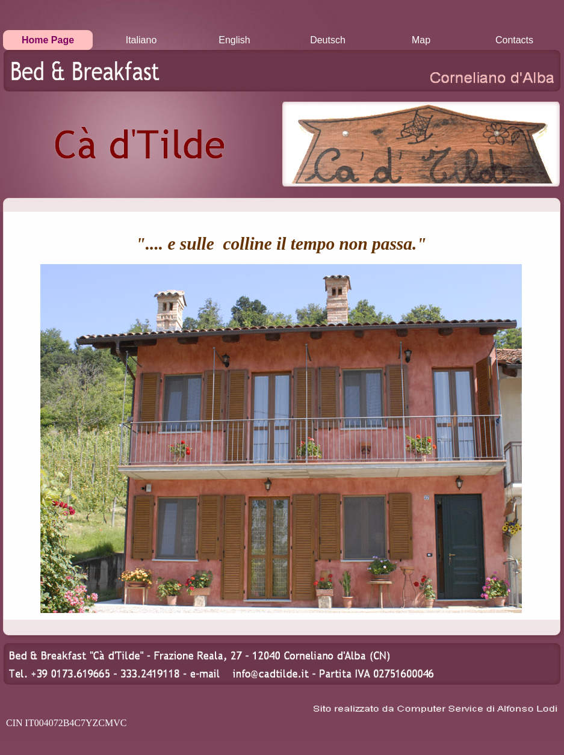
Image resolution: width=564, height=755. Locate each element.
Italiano (141, 40)
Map (421, 40)
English (234, 40)
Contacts (514, 40)
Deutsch (328, 40)
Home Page (48, 40)
